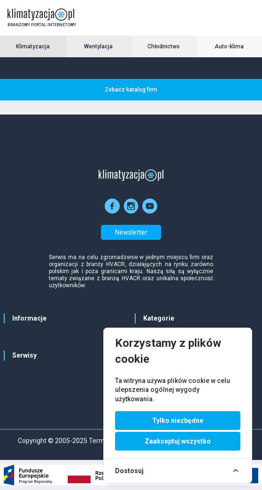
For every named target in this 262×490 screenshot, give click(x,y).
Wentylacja (98, 46)
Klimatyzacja (33, 46)
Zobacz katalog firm (131, 89)
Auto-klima (229, 46)
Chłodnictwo (163, 46)
